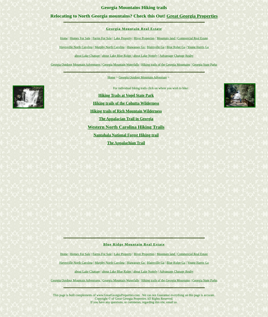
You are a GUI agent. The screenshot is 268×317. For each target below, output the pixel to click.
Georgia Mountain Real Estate (134, 29)
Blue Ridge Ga (175, 47)
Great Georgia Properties (192, 15)
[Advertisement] (229, 170)
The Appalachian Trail (126, 143)
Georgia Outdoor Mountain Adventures (76, 64)
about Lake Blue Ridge (117, 55)
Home (64, 38)
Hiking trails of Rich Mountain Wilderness (126, 111)
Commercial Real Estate (192, 38)
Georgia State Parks (204, 64)
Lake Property (123, 38)
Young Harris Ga (198, 47)
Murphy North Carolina (109, 47)
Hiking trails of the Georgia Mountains (165, 64)
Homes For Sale (80, 38)
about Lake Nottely (145, 55)
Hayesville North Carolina (75, 47)
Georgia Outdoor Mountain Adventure (143, 77)
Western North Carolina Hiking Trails (126, 127)
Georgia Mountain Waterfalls (120, 64)
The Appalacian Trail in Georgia (126, 119)
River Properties (144, 38)
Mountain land (166, 38)
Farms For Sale (102, 38)
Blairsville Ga (155, 47)
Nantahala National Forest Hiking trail (126, 135)
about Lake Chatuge (87, 55)
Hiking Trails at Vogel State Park (126, 95)
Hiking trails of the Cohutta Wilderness (126, 103)
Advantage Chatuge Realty (176, 55)
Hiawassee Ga (136, 47)
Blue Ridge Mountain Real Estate (134, 244)
